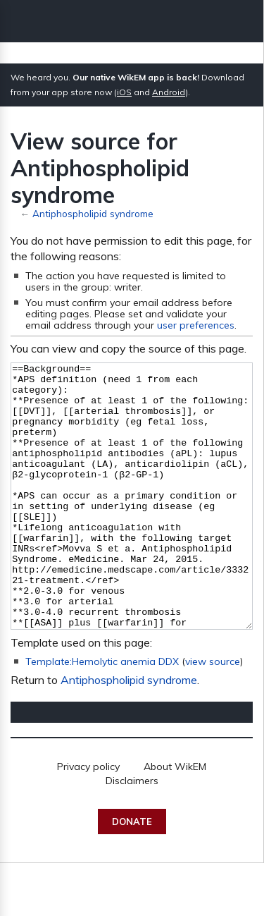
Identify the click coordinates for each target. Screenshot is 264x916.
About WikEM (175, 819)
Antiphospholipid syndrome (92, 213)
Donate (132, 874)
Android (168, 92)
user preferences (195, 325)
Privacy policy (88, 819)
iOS (124, 92)
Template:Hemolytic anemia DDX (102, 714)
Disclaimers (132, 833)
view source (212, 714)
